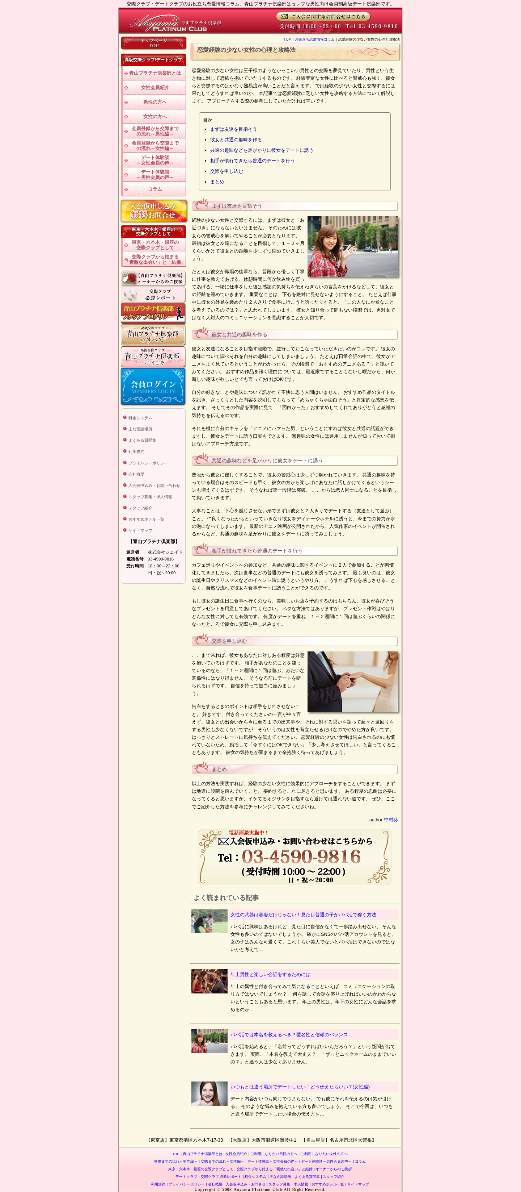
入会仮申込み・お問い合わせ (154, 485)
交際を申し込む (226, 171)
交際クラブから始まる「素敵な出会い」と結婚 (273, 1169)
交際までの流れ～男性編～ (176, 1161)
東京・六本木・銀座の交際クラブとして (155, 245)
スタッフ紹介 (140, 508)
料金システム (140, 418)
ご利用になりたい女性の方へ (323, 1154)
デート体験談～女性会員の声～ (155, 160)
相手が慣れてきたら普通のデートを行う (252, 160)
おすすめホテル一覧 (146, 519)
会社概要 (136, 474)
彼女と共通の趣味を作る (236, 139)
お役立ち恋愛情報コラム (315, 39)
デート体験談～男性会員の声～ (155, 174)
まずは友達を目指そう (233, 129)
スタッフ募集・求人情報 (150, 497)
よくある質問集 (142, 440)
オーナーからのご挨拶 (333, 1169)
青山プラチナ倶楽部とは (155, 73)
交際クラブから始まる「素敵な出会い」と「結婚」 (155, 259)
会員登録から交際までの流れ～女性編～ (155, 145)
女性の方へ (155, 116)
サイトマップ (140, 530)
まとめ (217, 181)
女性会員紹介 (155, 87)
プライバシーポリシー (148, 463)
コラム (155, 189)
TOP (287, 39)
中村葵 (391, 819)
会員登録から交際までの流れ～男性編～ (155, 131)
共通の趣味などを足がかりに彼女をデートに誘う (262, 150)
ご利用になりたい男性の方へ (273, 1154)
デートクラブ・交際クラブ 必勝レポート (208, 1177)
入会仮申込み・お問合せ (244, 1184)
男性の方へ (155, 102)
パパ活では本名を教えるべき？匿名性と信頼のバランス (289, 1034)
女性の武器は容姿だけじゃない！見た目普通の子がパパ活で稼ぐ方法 (303, 914)
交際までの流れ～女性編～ (221, 1161)
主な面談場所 (140, 429)
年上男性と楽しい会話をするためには (270, 974)
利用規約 (136, 451)
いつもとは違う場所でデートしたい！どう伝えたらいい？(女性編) (300, 1086)
